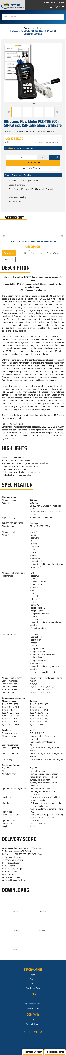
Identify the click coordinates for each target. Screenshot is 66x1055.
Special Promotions (17, 185)
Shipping (33, 999)
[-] (52, 157)
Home (39, 28)
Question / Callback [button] (33, 168)
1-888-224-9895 (57, 2)
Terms (33, 983)
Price (7, 142)
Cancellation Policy (33, 988)
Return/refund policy (33, 1003)
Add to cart (33, 162)
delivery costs (54, 142)
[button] (9, 112)
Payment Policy (33, 1008)
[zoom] (33, 74)
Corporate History (33, 1024)
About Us (33, 1019)
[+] (57, 157)
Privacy (33, 979)
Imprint (33, 974)
